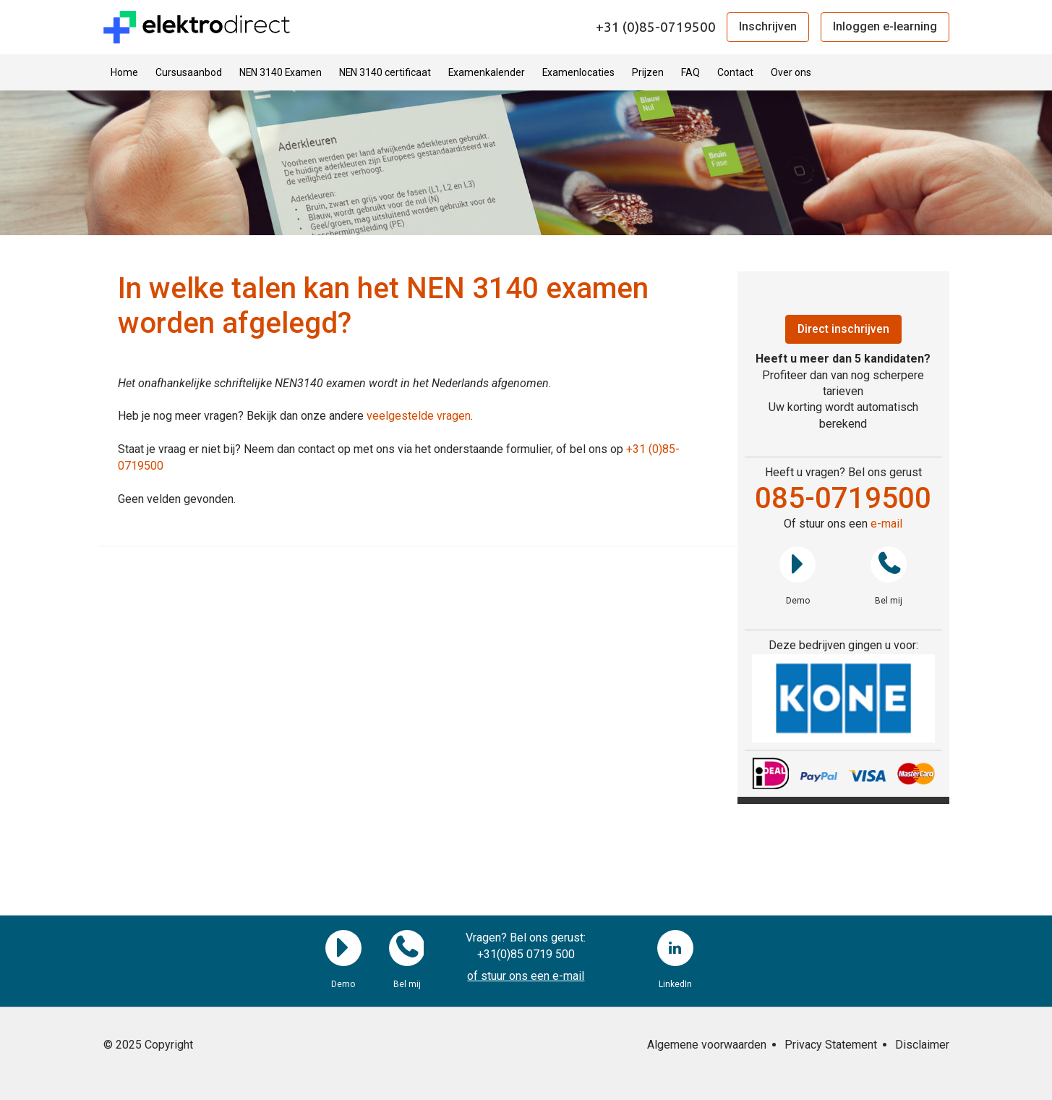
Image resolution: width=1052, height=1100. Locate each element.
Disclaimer (922, 1045)
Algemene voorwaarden (706, 1045)
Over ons (791, 72)
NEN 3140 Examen (280, 72)
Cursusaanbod (188, 72)
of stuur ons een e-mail (525, 976)
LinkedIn (675, 948)
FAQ (690, 72)
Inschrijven (768, 26)
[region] (843, 698)
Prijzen (648, 72)
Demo (797, 564)
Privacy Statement (830, 1045)
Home (124, 72)
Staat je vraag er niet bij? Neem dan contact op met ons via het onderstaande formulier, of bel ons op (372, 449)
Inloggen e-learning (885, 26)
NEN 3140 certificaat (385, 72)
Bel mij (889, 564)
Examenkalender (486, 72)
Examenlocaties (578, 72)
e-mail (886, 523)
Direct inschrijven (843, 329)
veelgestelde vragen (419, 416)
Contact (735, 72)
